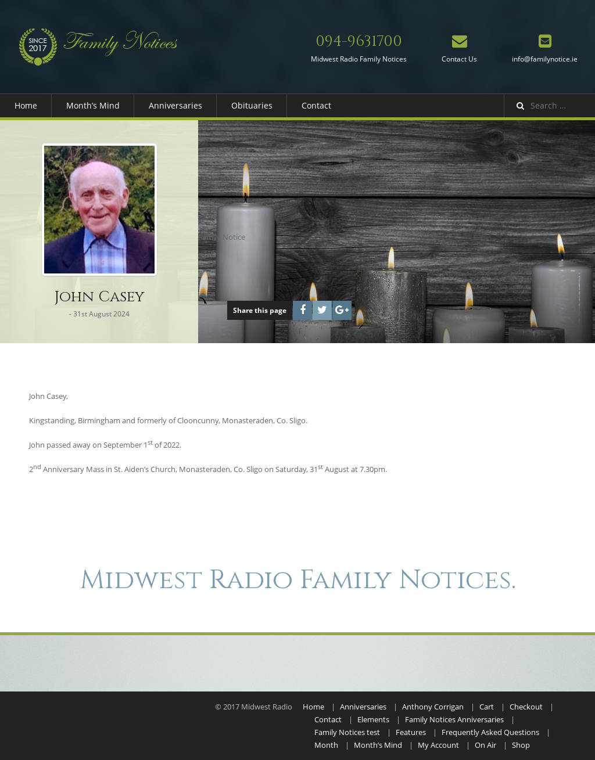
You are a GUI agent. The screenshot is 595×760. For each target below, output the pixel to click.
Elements (373, 719)
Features (411, 732)
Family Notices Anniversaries (454, 719)
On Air (485, 745)
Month (326, 745)
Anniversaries (175, 105)
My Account (438, 745)
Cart (486, 706)
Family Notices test (347, 732)
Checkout (526, 706)
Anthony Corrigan (433, 706)
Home (26, 105)
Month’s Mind (93, 105)
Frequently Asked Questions (490, 732)
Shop (521, 745)
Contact (316, 105)
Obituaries (252, 105)
